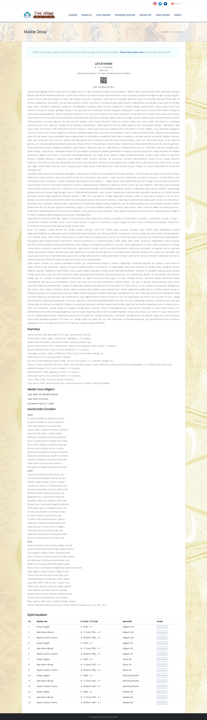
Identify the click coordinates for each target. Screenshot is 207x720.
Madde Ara (87, 14)
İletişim (177, 14)
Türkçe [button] (176, 3)
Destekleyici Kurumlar (125, 14)
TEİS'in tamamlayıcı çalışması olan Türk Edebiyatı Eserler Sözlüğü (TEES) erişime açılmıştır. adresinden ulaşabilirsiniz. (102, 52)
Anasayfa (73, 14)
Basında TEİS (145, 14)
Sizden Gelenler (163, 14)
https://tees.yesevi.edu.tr (132, 52)
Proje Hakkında (103, 14)
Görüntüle (162, 627)
